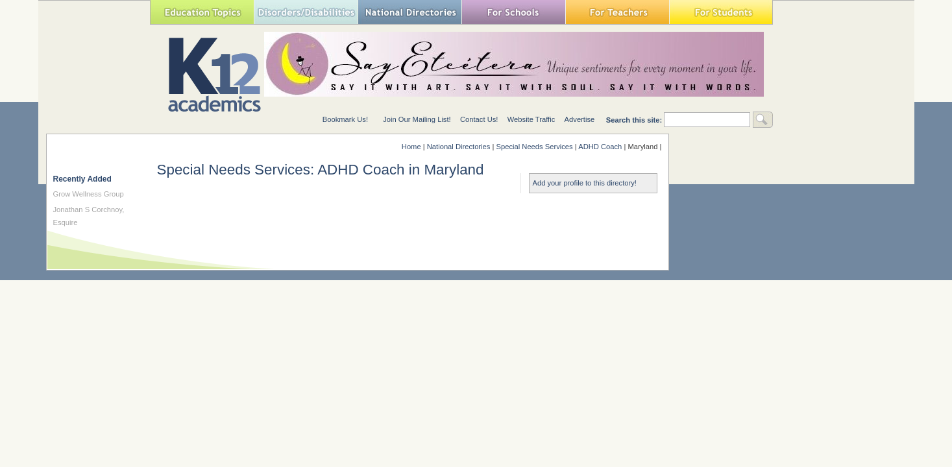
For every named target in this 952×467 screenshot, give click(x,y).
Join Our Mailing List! (416, 119)
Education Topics (202, 12)
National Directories (409, 12)
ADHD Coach (600, 146)
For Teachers (617, 12)
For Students (721, 12)
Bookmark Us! (345, 119)
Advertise (580, 119)
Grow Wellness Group (88, 194)
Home (411, 146)
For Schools (513, 12)
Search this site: (635, 120)
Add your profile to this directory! (585, 183)
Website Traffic (531, 119)
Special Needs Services (534, 146)
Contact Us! (479, 119)
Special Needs (306, 12)
